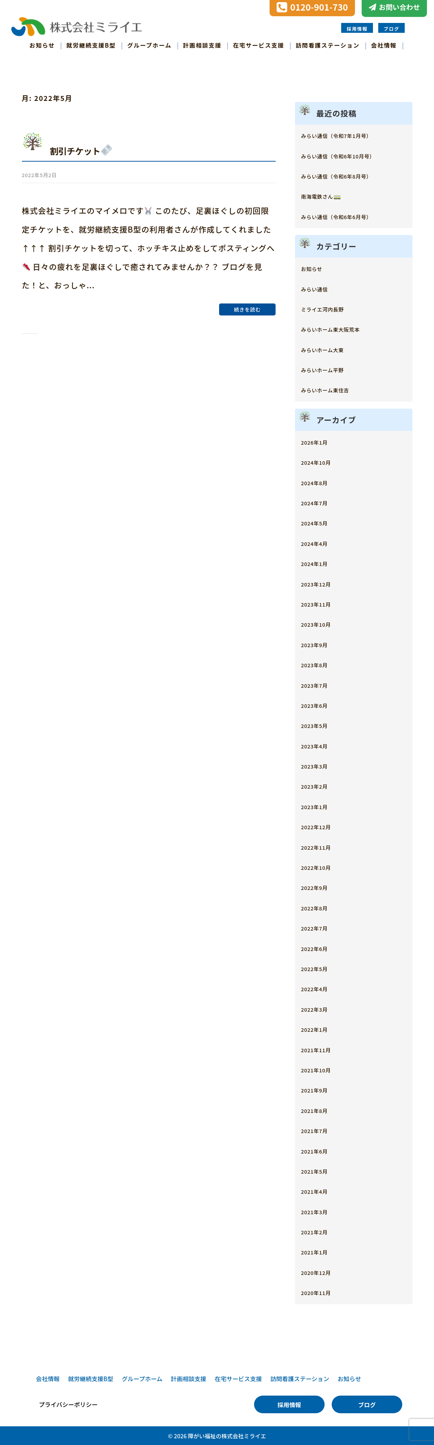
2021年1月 (319, 1251)
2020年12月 (321, 1271)
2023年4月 (319, 744)
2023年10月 (321, 623)
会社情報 (384, 44)
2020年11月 (321, 1291)
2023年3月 (319, 765)
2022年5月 (319, 967)
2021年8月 (319, 1109)
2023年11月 (321, 602)
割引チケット (89, 148)
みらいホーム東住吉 (334, 389)
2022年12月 (321, 825)
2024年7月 (319, 501)
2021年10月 (321, 1068)
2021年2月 (319, 1231)
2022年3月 (319, 1008)
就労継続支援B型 (91, 44)
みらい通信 (319, 287)
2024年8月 (319, 481)
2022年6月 (319, 947)
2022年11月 (321, 846)
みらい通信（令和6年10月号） (352, 154)
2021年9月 (319, 1089)
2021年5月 (319, 1169)
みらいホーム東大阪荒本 (341, 328)
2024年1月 (319, 562)
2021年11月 (321, 1048)
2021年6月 (319, 1149)
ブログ (391, 28)
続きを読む (247, 306)
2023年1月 (319, 805)
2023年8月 (319, 663)
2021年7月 (319, 1129)
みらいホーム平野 (330, 368)
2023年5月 (319, 724)
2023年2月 (319, 785)
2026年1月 (319, 440)
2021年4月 (319, 1190)
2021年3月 (319, 1210)
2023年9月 (319, 643)
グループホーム (149, 44)
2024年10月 (321, 461)
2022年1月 (319, 1028)
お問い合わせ (399, 7)
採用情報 (356, 28)
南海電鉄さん (326, 195)
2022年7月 (319, 927)
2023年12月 (321, 582)
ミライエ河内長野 (330, 307)
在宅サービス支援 (258, 44)
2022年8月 (319, 906)
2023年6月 (319, 704)
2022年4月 (319, 987)
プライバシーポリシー (68, 1404)
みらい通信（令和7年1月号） (349, 134)
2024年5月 (319, 522)
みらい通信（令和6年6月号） (349, 215)
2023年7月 (319, 684)
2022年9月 (319, 886)
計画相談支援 (202, 44)
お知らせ (42, 44)
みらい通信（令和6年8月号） (349, 175)
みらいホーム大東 (330, 348)
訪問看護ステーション (328, 44)
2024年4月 (319, 542)
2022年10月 (321, 866)
